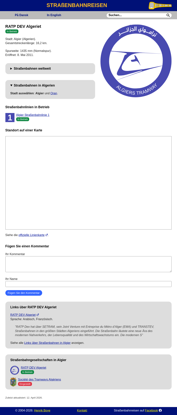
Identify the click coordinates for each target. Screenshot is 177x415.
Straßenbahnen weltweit (32, 68)
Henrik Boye (42, 410)
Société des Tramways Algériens (39, 379)
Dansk (21, 15)
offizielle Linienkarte (32, 235)
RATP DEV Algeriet (22, 314)
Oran (54, 93)
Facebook (151, 410)
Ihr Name (88, 282)
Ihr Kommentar (88, 262)
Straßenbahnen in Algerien (34, 85)
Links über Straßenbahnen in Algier (47, 342)
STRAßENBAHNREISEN (76, 5)
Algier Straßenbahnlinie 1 (33, 115)
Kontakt (82, 410)
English (54, 15)
